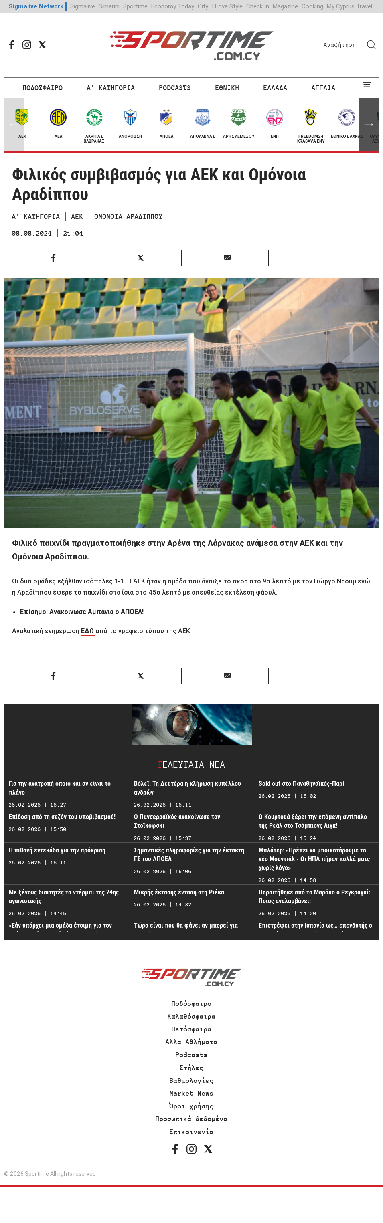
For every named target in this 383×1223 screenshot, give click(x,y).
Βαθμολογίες (192, 1080)
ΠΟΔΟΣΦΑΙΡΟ (43, 88)
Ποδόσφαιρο (192, 1003)
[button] (369, 124)
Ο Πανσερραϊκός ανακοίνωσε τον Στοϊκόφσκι (177, 821)
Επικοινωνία (192, 1132)
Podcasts (192, 1055)
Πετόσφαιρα (192, 1029)
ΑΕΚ (77, 216)
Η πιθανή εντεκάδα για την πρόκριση (57, 850)
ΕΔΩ (88, 631)
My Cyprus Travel (349, 6)
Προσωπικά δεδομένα (192, 1119)
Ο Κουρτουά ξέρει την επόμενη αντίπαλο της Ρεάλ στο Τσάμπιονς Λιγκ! (313, 821)
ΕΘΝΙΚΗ (227, 88)
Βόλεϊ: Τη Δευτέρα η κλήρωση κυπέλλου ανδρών (187, 788)
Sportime (135, 6)
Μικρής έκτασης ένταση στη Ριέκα (179, 892)
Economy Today (172, 6)
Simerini (109, 6)
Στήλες (192, 1068)
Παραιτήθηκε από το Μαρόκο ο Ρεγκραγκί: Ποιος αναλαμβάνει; (314, 896)
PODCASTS (175, 88)
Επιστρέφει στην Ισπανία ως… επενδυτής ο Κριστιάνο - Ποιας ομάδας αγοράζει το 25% (315, 930)
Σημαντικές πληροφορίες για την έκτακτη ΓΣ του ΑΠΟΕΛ (189, 854)
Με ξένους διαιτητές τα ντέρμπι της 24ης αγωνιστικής (64, 896)
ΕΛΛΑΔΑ (275, 88)
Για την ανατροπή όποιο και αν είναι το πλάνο (60, 788)
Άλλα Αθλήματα (192, 1042)
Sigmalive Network (36, 6)
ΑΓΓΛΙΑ (324, 88)
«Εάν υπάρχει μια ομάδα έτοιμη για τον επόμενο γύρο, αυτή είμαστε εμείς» (60, 930)
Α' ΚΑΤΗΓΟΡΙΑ (111, 88)
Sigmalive (82, 6)
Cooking (312, 6)
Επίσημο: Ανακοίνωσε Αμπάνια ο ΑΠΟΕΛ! (82, 611)
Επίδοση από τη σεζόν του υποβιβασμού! (62, 817)
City (203, 6)
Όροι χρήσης (192, 1106)
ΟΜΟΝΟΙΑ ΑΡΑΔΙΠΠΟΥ (129, 216)
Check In (257, 6)
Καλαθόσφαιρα (192, 1016)
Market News (192, 1093)
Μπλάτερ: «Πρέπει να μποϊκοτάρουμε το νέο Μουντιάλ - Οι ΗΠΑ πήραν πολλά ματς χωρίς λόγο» (314, 859)
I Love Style (227, 6)
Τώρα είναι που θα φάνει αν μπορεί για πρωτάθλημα (186, 930)
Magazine (285, 6)
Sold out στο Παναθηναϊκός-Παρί (301, 783)
